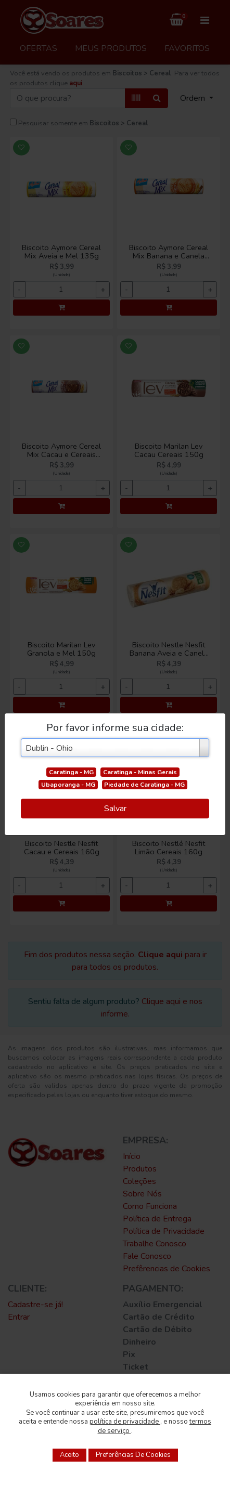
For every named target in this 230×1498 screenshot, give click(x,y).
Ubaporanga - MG (68, 784)
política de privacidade (125, 1421)
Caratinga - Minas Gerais (140, 772)
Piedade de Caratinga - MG (144, 784)
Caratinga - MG (71, 772)
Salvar (115, 808)
